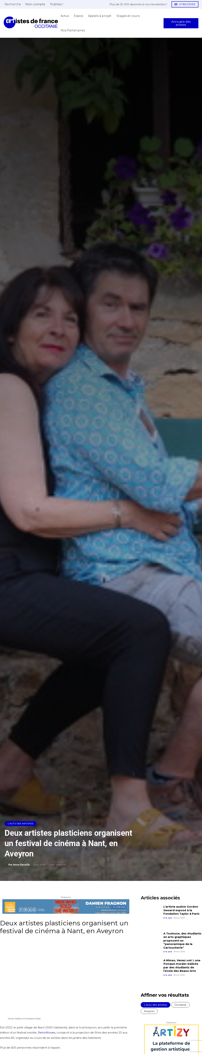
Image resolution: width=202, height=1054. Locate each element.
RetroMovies (46, 1032)
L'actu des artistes (21, 823)
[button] (13, 4)
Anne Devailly (21, 864)
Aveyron (149, 1011)
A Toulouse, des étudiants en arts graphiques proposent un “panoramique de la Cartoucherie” (182, 940)
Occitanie (180, 1005)
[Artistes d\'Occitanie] (31, 22)
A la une (167, 918)
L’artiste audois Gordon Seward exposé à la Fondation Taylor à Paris (181, 910)
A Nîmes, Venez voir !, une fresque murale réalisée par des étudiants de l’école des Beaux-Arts (181, 966)
